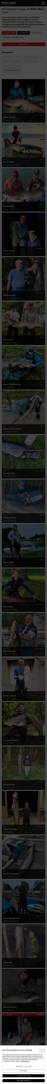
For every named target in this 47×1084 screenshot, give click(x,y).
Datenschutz (19, 1066)
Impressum (28, 1066)
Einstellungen (23, 1070)
